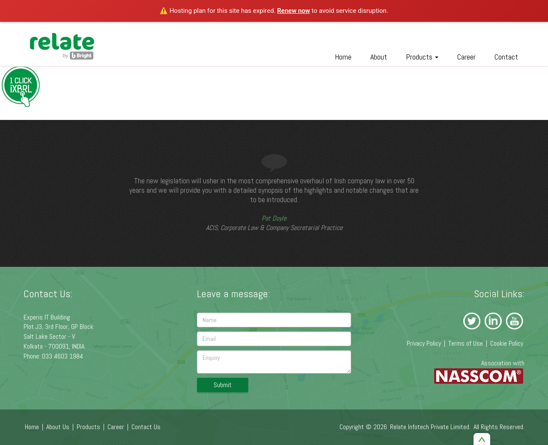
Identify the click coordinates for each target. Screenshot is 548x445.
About (378, 57)
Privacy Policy (424, 343)
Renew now (293, 11)
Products (422, 57)
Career (466, 57)
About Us (57, 426)
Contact (506, 57)
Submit (223, 384)
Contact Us (146, 426)
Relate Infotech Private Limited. (430, 426)
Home (343, 57)
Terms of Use (465, 343)
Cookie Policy (506, 343)
